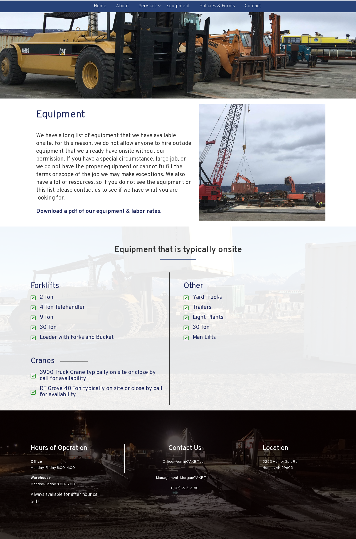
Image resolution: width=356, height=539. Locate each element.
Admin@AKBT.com (191, 461)
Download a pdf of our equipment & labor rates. (99, 211)
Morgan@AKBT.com (197, 478)
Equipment (178, 6)
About (122, 6)
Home (100, 6)
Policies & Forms (217, 6)
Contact (253, 6)
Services (148, 6)
